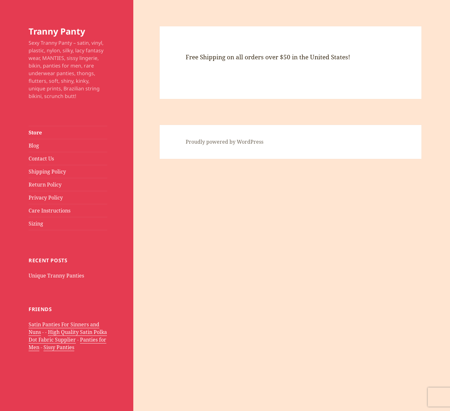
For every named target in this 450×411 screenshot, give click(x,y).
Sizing (36, 223)
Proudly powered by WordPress (224, 141)
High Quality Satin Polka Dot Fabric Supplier (68, 336)
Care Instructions (49, 210)
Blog (34, 145)
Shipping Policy (47, 171)
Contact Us (41, 158)
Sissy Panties (58, 347)
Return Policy (45, 184)
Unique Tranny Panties (56, 275)
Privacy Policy (46, 197)
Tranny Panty (57, 31)
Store (35, 132)
